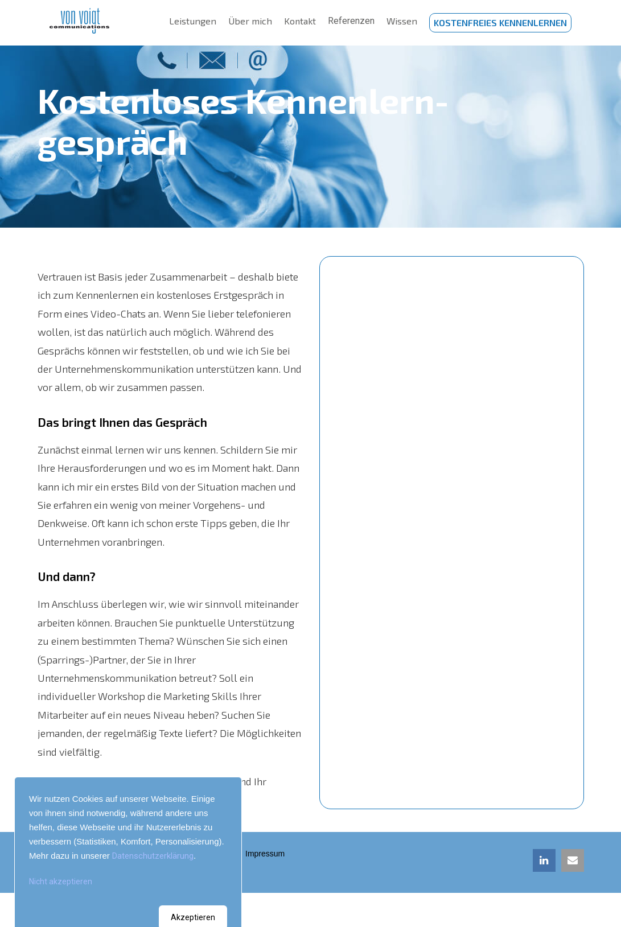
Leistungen (193, 22)
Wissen (401, 22)
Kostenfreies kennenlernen (500, 22)
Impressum (267, 853)
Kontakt (299, 22)
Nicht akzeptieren (60, 881)
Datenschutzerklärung (153, 856)
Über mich (250, 22)
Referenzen (351, 22)
